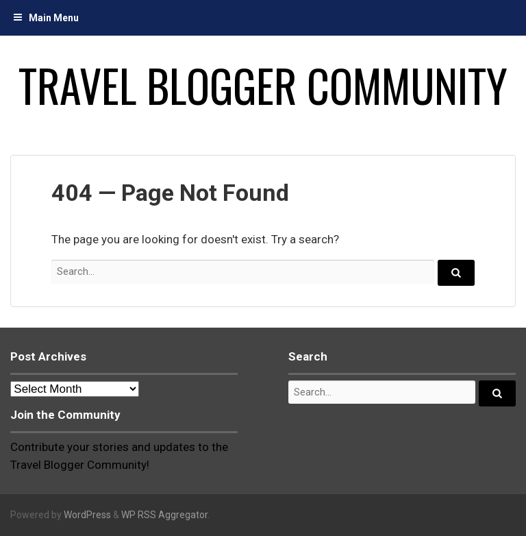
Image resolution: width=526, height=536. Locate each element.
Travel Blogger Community (263, 85)
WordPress (87, 514)
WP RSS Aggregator (164, 514)
